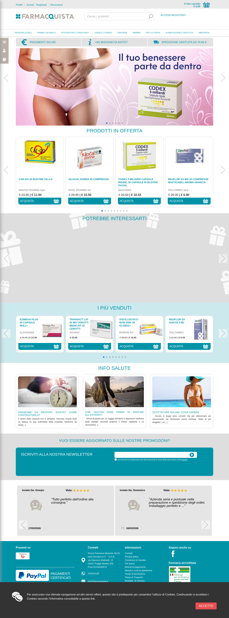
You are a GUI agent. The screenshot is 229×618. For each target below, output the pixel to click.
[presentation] (140, 468)
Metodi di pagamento (135, 567)
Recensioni (56, 4)
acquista (27, 201)
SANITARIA (122, 33)
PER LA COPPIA (153, 33)
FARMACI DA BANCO (46, 33)
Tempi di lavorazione (135, 574)
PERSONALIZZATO (23, 33)
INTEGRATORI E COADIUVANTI (75, 33)
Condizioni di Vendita (135, 560)
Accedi (30, 4)
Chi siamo (130, 563)
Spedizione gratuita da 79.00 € (184, 42)
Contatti (129, 553)
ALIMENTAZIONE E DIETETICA (179, 33)
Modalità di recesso (135, 580)
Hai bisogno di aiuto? (111, 42)
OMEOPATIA (203, 33)
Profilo (19, 4)
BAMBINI (136, 33)
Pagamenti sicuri (43, 42)
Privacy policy (131, 556)
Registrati (41, 4)
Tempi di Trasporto (134, 577)
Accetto (206, 606)
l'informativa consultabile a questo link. (72, 598)
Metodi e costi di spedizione (138, 570)
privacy (185, 460)
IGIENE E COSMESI (103, 33)
